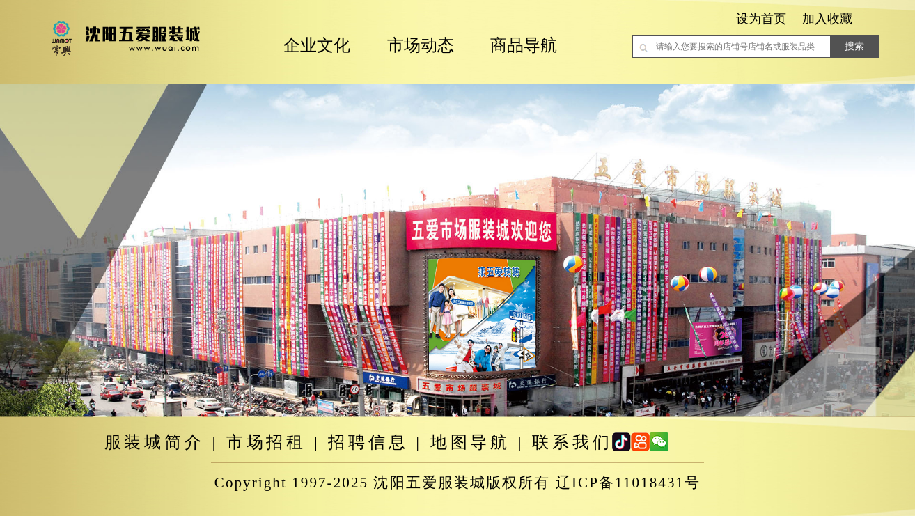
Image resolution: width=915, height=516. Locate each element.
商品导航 (523, 45)
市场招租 (266, 442)
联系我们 (572, 442)
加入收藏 (827, 19)
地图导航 (470, 442)
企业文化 (316, 45)
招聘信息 (368, 442)
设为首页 (761, 19)
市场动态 (420, 45)
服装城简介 (154, 442)
